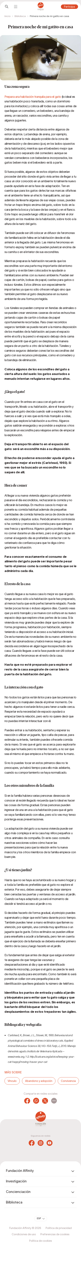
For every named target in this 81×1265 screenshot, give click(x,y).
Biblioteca (20, 16)
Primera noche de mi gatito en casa (49, 16)
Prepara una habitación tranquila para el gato (32, 96)
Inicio (7, 16)
